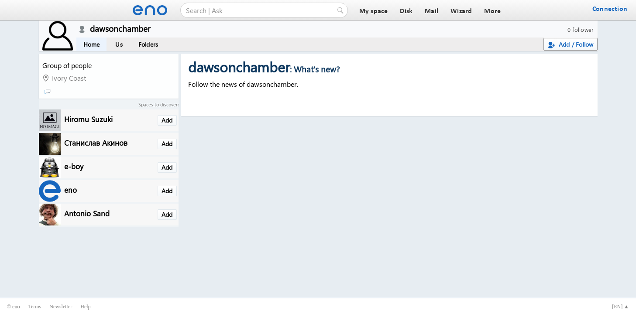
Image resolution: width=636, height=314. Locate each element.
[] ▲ (620, 307)
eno (70, 189)
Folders (148, 44)
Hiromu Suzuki (88, 119)
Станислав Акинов (95, 142)
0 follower (580, 29)
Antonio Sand (87, 213)
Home (91, 44)
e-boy (73, 166)
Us (118, 44)
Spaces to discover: (158, 104)
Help (85, 307)
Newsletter (60, 307)
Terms (34, 307)
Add (167, 120)
